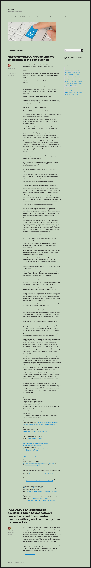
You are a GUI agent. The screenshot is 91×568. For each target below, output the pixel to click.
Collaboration (75, 67)
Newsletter (80, 83)
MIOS (75, 83)
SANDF (66, 92)
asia (8, 536)
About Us (67, 16)
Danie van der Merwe (12, 68)
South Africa (79, 92)
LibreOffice (67, 81)
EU (74, 74)
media (75, 81)
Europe (77, 74)
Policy (70, 90)
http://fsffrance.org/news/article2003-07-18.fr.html (39, 480)
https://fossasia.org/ (30, 553)
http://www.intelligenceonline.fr (32, 488)
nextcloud (67, 85)
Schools (70, 92)
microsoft (9, 73)
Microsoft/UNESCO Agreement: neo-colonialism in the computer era (31, 58)
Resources (10, 71)
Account (10, 16)
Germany (67, 79)
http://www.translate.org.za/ (32, 465)
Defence (72, 70)
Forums (52, 16)
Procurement (76, 90)
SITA (74, 92)
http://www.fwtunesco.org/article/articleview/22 (35, 431)
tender (77, 94)
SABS (81, 90)
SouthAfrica (67, 94)
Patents (66, 90)
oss (79, 87)
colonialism (67, 70)
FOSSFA (70, 76)
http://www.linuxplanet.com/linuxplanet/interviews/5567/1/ (38, 463)
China (70, 67)
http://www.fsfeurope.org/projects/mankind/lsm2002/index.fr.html (40, 456)
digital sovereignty (76, 72)
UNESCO (13, 73)
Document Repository (42, 16)
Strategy (72, 94)
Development (68, 72)
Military (71, 83)
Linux (72, 81)
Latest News (60, 16)
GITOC (71, 79)
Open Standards (74, 87)
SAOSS (11, 9)
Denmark (78, 70)
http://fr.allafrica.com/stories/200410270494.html (41, 473)
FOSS (11, 536)
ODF (71, 85)
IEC (81, 79)
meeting (80, 81)
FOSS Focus (75, 76)
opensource (67, 87)
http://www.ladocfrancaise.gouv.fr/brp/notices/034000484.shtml (41, 491)
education (71, 74)
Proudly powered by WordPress (17, 562)
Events (17, 16)
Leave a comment (11, 75)
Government (76, 79)
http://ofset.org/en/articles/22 (35, 438)
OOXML (75, 85)
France (80, 76)
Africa (66, 67)
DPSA (66, 74)
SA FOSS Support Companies (27, 16)
